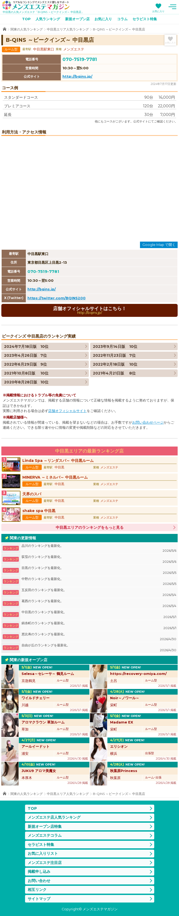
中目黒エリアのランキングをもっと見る (90, 527)
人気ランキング (48, 19)
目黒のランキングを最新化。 (99, 570)
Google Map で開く (159, 244)
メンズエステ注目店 (45, 862)
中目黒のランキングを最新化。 (99, 614)
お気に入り (158, 11)
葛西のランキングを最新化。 (99, 603)
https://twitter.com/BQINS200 (56, 298)
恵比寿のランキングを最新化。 (99, 636)
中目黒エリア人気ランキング (68, 29)
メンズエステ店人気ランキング (54, 817)
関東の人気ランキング (26, 29)
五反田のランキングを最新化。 (99, 592)
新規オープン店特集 (45, 826)
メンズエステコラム (45, 835)
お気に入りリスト (43, 853)
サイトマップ (39, 898)
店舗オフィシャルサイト (67, 411)
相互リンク (37, 889)
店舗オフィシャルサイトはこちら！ (89, 310)
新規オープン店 (77, 19)
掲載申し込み (39, 871)
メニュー (172, 6)
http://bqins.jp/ (77, 76)
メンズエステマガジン (35, 5)
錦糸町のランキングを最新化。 (99, 625)
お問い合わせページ (148, 422)
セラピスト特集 (144, 19)
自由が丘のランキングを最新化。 (99, 648)
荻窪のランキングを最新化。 (99, 559)
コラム (122, 19)
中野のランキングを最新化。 (99, 581)
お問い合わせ (39, 880)
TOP (26, 19)
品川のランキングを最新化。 (99, 548)
